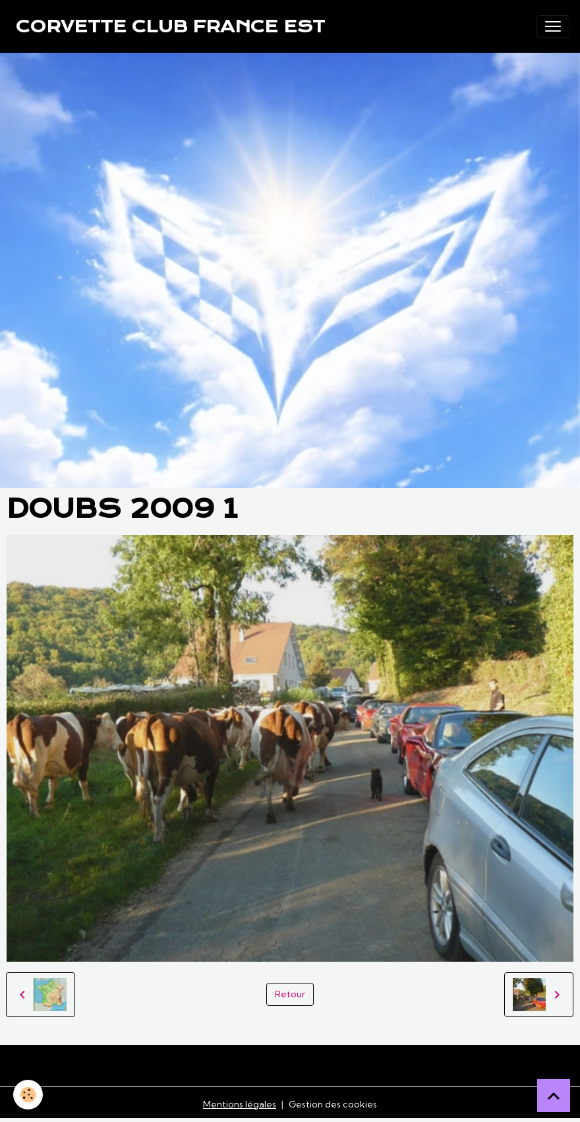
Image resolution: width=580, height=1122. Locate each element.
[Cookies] (28, 1094)
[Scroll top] (553, 1095)
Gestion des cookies (333, 1104)
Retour (290, 994)
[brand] (170, 26)
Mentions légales (239, 1104)
